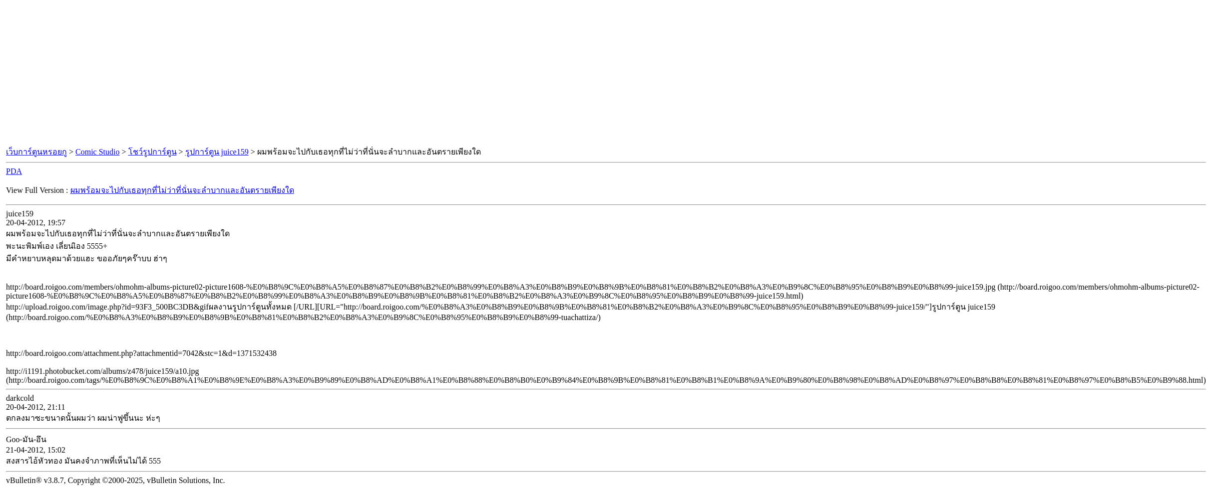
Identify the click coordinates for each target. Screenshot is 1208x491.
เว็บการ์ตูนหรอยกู (36, 152)
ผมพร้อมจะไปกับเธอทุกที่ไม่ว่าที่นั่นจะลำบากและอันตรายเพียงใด (182, 190)
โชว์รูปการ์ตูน (152, 152)
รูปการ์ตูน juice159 (217, 152)
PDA (14, 171)
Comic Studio (97, 152)
